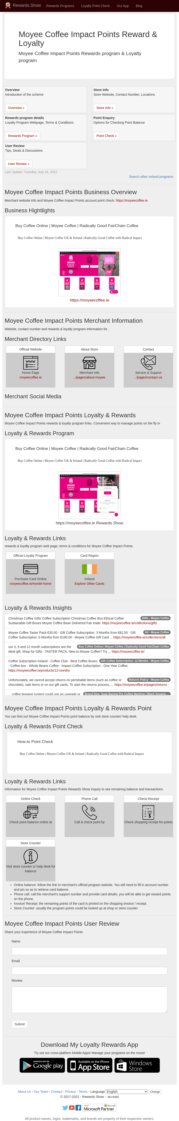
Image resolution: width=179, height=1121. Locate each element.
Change (155, 1091)
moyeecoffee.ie (31, 377)
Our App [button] (123, 6)
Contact (56, 1091)
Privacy (70, 1091)
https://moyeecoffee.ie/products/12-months (39, 670)
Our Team (41, 1091)
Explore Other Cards (89, 583)
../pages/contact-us (148, 377)
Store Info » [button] (104, 108)
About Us (24, 1091)
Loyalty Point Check (95, 6)
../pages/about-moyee (89, 377)
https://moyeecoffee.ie (132, 200)
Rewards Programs (60, 6)
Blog (139, 6)
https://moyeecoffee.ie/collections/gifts (129, 623)
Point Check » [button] (106, 136)
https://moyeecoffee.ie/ (128, 651)
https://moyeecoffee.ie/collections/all (139, 637)
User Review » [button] (18, 164)
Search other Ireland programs (151, 177)
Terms (83, 1091)
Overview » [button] (16, 108)
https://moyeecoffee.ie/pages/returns (141, 685)
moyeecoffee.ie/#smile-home (30, 583)
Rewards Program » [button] (22, 136)
